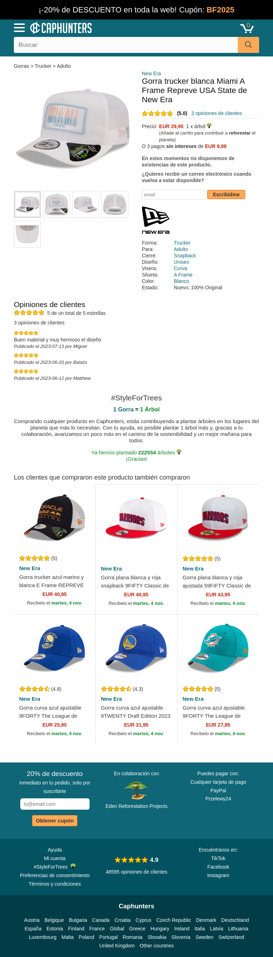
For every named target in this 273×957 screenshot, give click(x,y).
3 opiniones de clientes (216, 113)
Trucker (43, 66)
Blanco (181, 281)
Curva (180, 268)
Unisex (181, 262)
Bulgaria (78, 920)
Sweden (205, 937)
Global (117, 928)
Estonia (55, 928)
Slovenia (181, 937)
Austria (32, 920)
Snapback (185, 255)
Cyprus (143, 920)
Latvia (216, 928)
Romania (133, 937)
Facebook (218, 867)
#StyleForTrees (55, 866)
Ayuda (54, 850)
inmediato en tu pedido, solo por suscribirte (54, 782)
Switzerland (231, 937)
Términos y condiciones (54, 884)
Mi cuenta (55, 858)
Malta (67, 937)
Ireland (181, 928)
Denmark (206, 920)
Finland (76, 928)
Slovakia (157, 937)
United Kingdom (117, 945)
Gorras (22, 66)
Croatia (122, 920)
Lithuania (238, 928)
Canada (100, 920)
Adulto (64, 66)
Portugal (108, 937)
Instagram (218, 875)
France (97, 928)
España (33, 928)
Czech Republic (173, 920)
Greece (137, 928)
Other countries (157, 945)
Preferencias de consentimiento (55, 875)
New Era (151, 73)
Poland (86, 937)
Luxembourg (43, 937)
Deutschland (235, 920)
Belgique (54, 920)
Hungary (159, 928)
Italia (199, 928)
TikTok (218, 858)
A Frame (183, 275)
